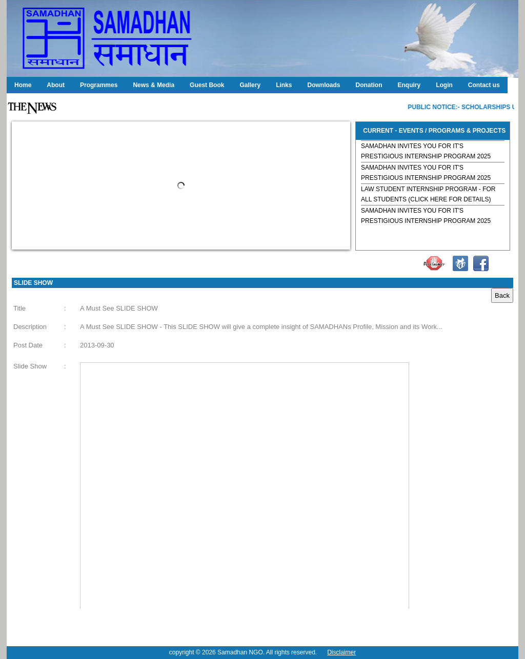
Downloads (323, 85)
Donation (368, 85)
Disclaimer (341, 652)
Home (22, 85)
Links (284, 85)
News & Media (153, 85)
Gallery (249, 85)
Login (444, 85)
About (56, 85)
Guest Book (207, 85)
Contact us (484, 85)
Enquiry (408, 85)
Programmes (98, 85)
